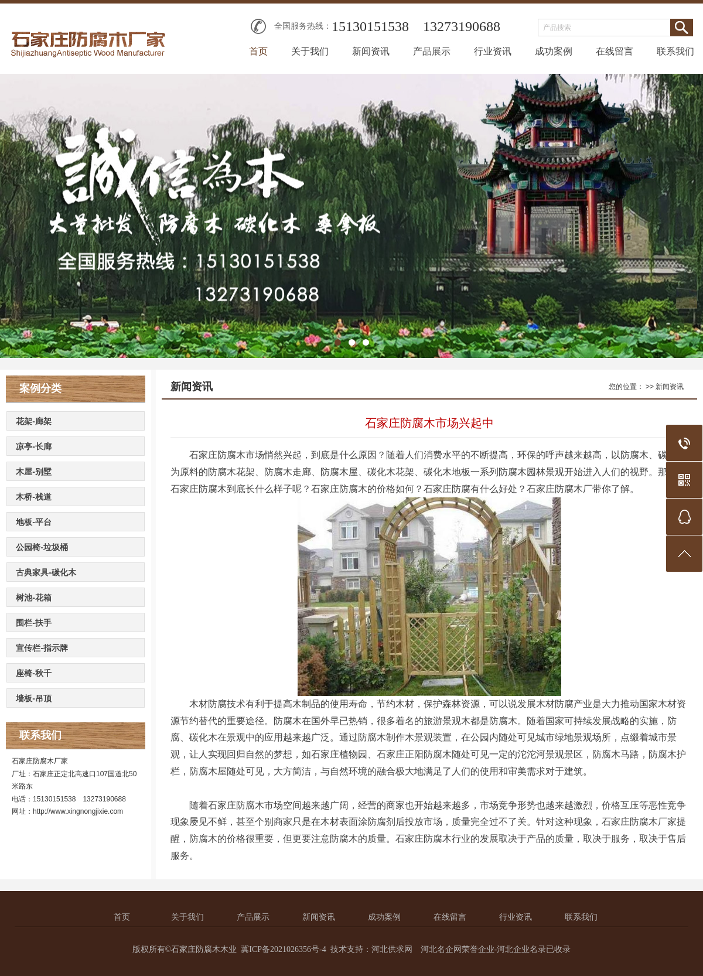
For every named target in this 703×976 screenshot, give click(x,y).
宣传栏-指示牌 (42, 648)
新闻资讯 (371, 51)
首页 (258, 51)
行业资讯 (492, 51)
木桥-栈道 (34, 496)
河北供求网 (391, 949)
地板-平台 (34, 522)
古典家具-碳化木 (46, 572)
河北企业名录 (521, 949)
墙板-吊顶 (34, 698)
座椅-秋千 (34, 673)
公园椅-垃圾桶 (42, 547)
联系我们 (675, 51)
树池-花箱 (34, 597)
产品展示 (432, 51)
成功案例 (553, 51)
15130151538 (370, 26)
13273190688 (461, 26)
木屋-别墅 (34, 471)
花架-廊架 (34, 421)
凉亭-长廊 (34, 446)
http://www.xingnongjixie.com (78, 811)
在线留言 (614, 51)
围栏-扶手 (34, 622)
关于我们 (310, 51)
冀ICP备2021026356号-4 (283, 949)
